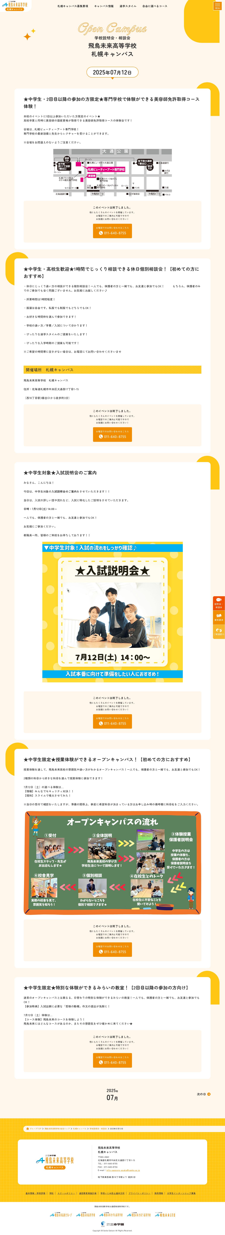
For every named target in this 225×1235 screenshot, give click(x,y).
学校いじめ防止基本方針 (112, 1193)
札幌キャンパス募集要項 (73, 6)
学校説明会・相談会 (98, 1128)
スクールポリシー (66, 1193)
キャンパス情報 (104, 6)
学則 (51, 1193)
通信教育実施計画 (88, 1193)
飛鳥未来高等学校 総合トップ (57, 1128)
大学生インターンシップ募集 (181, 1193)
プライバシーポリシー (140, 1193)
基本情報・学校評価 (35, 1193)
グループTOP (35, 1128)
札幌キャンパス (79, 1128)
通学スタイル (128, 6)
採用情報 (158, 1193)
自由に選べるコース (154, 6)
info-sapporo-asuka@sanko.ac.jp (123, 1170)
